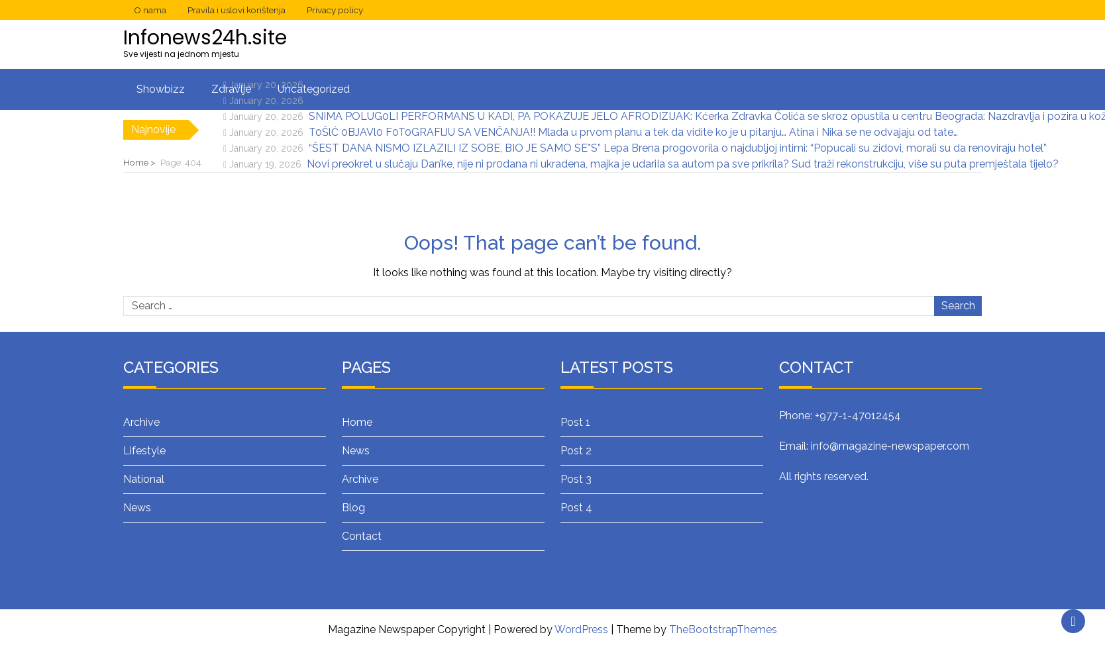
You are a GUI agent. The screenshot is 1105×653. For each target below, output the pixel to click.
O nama (150, 10)
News (137, 507)
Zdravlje (231, 89)
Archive (141, 422)
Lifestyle (144, 450)
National (143, 479)
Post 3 (576, 479)
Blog (353, 507)
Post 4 (576, 507)
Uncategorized (314, 89)
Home (357, 422)
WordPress (581, 629)
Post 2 (576, 450)
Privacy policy (335, 10)
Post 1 (575, 422)
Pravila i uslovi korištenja (236, 10)
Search (958, 305)
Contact (362, 536)
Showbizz (160, 89)
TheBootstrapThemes (723, 629)
